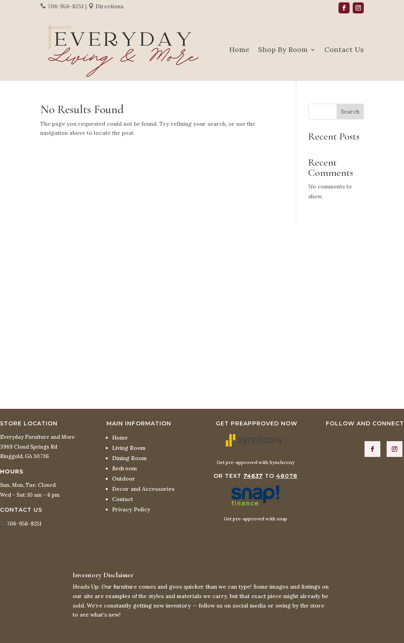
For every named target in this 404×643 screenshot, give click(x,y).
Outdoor (123, 478)
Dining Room (129, 458)
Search (350, 111)
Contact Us (344, 49)
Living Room (129, 447)
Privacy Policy (131, 509)
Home (239, 49)
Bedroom (124, 468)
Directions (109, 6)
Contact (122, 499)
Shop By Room (283, 49)
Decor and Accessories (143, 488)
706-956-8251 (65, 6)
